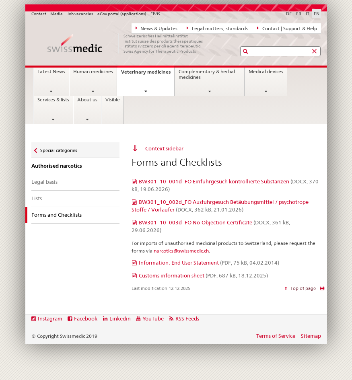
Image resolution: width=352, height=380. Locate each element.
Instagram (50, 318)
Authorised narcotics (56, 165)
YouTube (153, 318)
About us (87, 100)
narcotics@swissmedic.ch (181, 251)
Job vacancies (80, 14)
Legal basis (44, 182)
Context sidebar (164, 148)
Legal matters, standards (217, 28)
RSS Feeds (187, 318)
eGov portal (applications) (121, 14)
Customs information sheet (203, 275)
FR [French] (298, 13)
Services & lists (53, 100)
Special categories (58, 148)
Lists (36, 198)
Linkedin (120, 318)
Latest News (51, 71)
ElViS (155, 14)
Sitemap (311, 336)
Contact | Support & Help (287, 28)
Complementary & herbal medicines (207, 74)
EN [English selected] (316, 13)
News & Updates (157, 28)
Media (56, 14)
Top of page (302, 288)
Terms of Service (275, 336)
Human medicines (93, 71)
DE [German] (289, 13)
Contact (38, 14)
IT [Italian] (307, 13)
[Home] (125, 43)
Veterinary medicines (147, 74)
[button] (246, 51)
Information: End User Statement (209, 262)
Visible (112, 100)
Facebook (85, 318)
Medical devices (266, 71)
